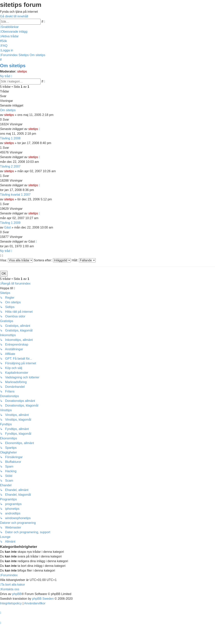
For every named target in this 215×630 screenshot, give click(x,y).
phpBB (16, 594)
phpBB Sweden (43, 598)
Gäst (7, 227)
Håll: (83, 260)
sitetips (22, 71)
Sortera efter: (52, 260)
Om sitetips (13, 65)
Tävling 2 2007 (10, 166)
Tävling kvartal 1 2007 (15, 194)
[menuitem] (13, 31)
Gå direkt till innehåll (14, 16)
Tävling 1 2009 (10, 222)
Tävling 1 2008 (10, 138)
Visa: (16, 260)
